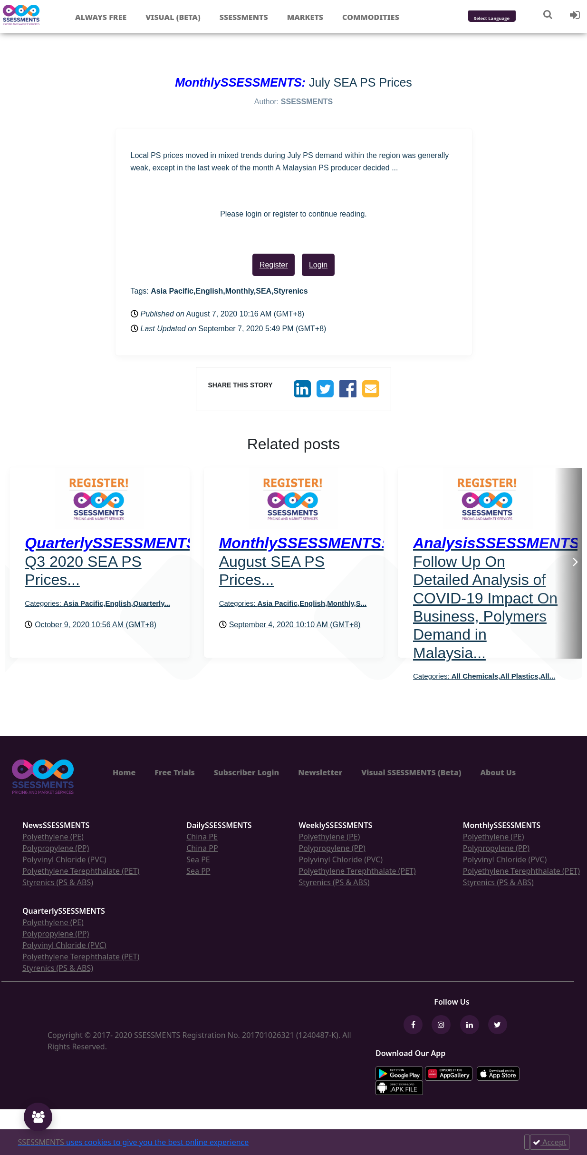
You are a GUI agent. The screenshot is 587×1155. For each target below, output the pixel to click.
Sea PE (198, 859)
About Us (498, 772)
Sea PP (198, 871)
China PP (202, 848)
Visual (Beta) (172, 17)
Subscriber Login (246, 772)
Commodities (370, 17)
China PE (202, 836)
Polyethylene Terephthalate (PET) (80, 871)
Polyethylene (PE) (53, 836)
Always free (100, 17)
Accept (549, 1142)
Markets (305, 17)
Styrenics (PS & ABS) (57, 882)
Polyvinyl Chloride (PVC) (64, 859)
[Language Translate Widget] (504, 18)
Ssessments (244, 17)
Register (274, 265)
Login (318, 265)
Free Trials (174, 772)
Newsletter (320, 772)
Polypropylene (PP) (55, 848)
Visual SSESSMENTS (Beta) (411, 772)
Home (124, 772)
